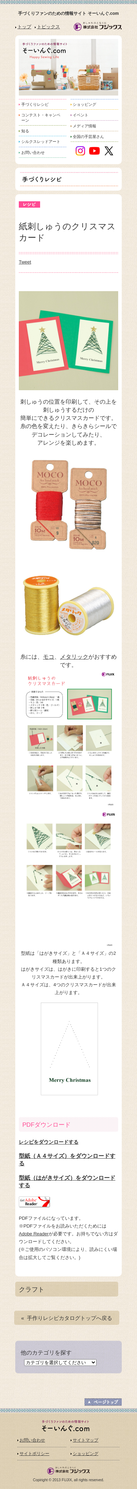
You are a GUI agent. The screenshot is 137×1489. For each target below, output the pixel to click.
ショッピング (85, 1453)
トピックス (48, 26)
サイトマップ (85, 1440)
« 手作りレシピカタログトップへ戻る (67, 1318)
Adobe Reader (34, 1233)
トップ (24, 26)
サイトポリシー (34, 1453)
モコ (48, 657)
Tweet (25, 262)
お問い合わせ (32, 1440)
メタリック (74, 657)
